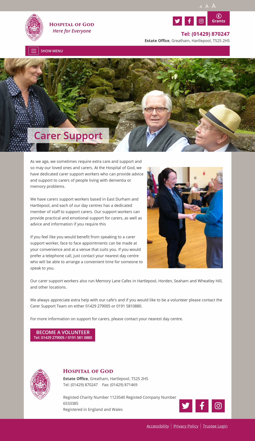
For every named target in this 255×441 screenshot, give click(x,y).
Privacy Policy (185, 426)
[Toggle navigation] (34, 51)
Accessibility (158, 426)
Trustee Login (215, 426)
